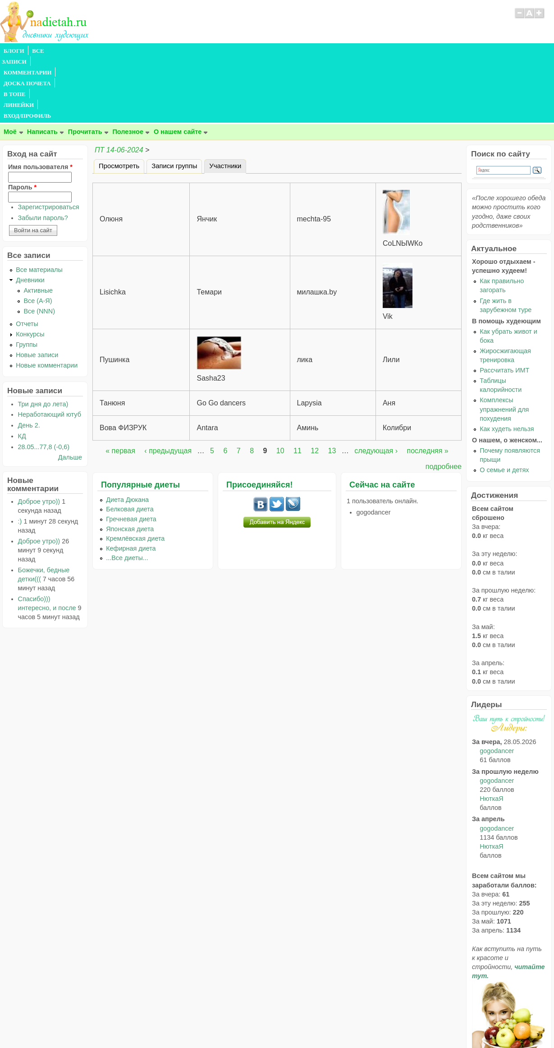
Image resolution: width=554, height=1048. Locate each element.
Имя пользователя (40, 102)
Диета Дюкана (127, 434)
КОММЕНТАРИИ (102, 51)
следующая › (376, 386)
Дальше (70, 392)
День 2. (29, 360)
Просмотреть (119, 101)
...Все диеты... (127, 492)
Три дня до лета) (43, 339)
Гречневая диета (131, 454)
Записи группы (174, 101)
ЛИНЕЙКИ (234, 51)
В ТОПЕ (200, 51)
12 (315, 386)
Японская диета (130, 464)
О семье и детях (504, 405)
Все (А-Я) (37, 235)
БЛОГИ (14, 51)
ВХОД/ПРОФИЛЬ (280, 51)
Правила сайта (232, 1023)
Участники (227, 100)
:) (20, 456)
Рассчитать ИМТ (504, 305)
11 (297, 386)
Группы (26, 279)
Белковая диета (130, 444)
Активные (38, 225)
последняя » (427, 386)
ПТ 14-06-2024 (119, 85)
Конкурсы (30, 269)
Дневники (30, 215)
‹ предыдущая (168, 386)
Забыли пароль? (43, 152)
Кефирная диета (131, 483)
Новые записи (37, 290)
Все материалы (39, 204)
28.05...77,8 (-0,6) (43, 382)
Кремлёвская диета (135, 473)
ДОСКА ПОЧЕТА (157, 51)
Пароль (22, 122)
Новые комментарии (47, 300)
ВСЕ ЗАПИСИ (51, 51)
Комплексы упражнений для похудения (504, 344)
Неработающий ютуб (49, 349)
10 (280, 386)
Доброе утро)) (39, 436)
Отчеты (27, 258)
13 (332, 386)
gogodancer (497, 685)
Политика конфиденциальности (297, 1023)
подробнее (444, 401)
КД (22, 371)
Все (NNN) (39, 246)
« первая (120, 386)
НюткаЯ (491, 733)
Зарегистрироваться (48, 142)
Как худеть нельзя (507, 364)
